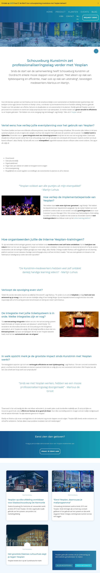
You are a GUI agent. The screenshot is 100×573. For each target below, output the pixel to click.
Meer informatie (83, 565)
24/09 (12, 3)
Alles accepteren (64, 565)
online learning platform (82, 217)
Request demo (91, 16)
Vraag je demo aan (50, 450)
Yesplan (8, 11)
